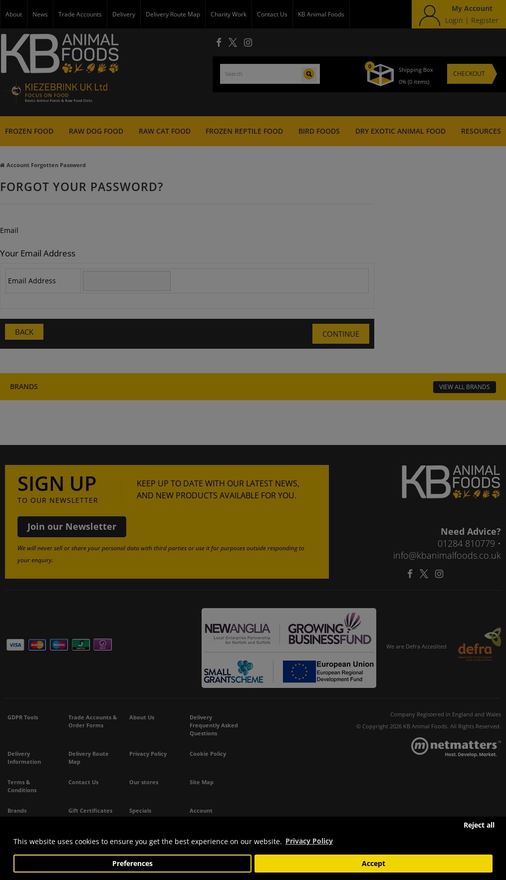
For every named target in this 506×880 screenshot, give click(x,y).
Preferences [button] (132, 863)
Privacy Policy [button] (309, 841)
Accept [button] (373, 863)
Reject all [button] (479, 825)
